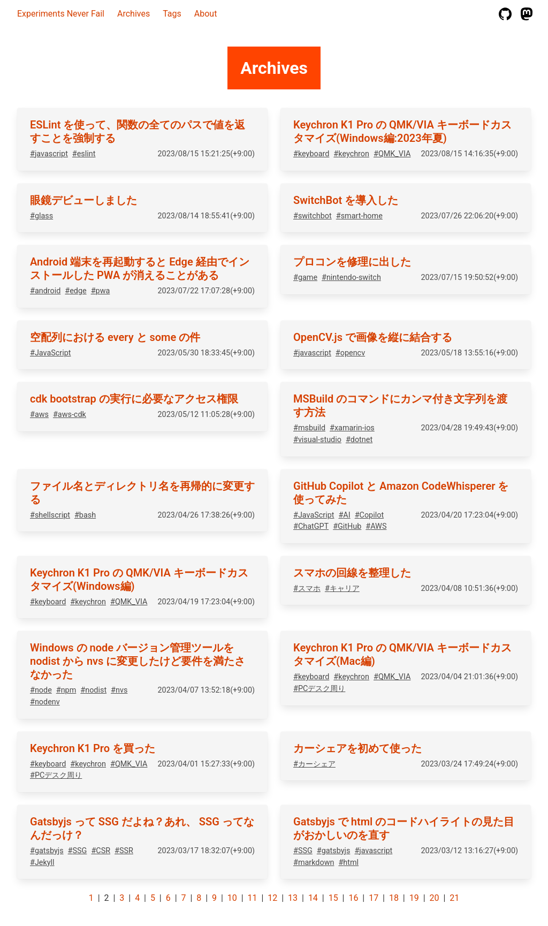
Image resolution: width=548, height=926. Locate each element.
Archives (133, 14)
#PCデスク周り (319, 688)
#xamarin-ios (352, 427)
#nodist (93, 690)
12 (272, 898)
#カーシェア (314, 764)
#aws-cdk (69, 414)
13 (293, 898)
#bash (85, 515)
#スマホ (307, 588)
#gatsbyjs (47, 850)
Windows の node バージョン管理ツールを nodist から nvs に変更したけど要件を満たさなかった (137, 661)
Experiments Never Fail (60, 14)
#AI (344, 515)
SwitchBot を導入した (345, 200)
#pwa (100, 290)
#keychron (351, 153)
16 (353, 898)
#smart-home (359, 216)
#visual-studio (317, 439)
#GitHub (347, 526)
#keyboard (311, 153)
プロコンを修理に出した (352, 261)
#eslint (84, 153)
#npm (66, 690)
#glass (41, 216)
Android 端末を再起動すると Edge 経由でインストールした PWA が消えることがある (139, 268)
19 (414, 898)
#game (305, 277)
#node (41, 690)
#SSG (77, 850)
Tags (172, 14)
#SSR (124, 850)
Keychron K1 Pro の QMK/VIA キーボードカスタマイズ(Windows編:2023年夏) (402, 131)
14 (313, 898)
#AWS (376, 526)
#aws (39, 414)
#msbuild (309, 427)
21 (454, 898)
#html (348, 862)
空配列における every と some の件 (115, 337)
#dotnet (359, 439)
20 (434, 898)
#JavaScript (50, 353)
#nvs (119, 690)
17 (373, 898)
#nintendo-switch (351, 277)
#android (45, 290)
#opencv (350, 353)
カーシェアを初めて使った (357, 748)
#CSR (100, 850)
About (205, 14)
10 (232, 898)
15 (333, 898)
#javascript (49, 153)
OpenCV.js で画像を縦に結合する (372, 337)
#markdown (313, 862)
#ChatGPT (311, 526)
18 (394, 898)
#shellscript (50, 515)
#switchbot (312, 216)
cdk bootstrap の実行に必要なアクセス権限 (134, 398)
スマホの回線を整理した (352, 572)
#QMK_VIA (392, 153)
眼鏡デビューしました (83, 200)
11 (252, 898)
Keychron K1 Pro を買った (92, 748)
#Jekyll (42, 862)
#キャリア (342, 588)
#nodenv (45, 702)
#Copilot (369, 515)
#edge (75, 290)
